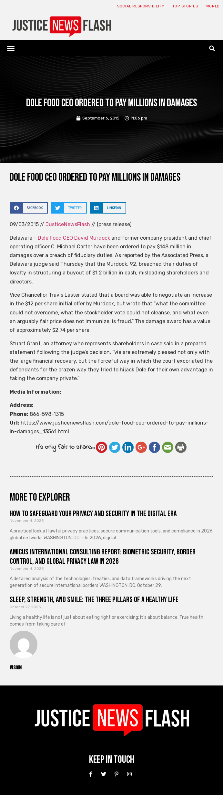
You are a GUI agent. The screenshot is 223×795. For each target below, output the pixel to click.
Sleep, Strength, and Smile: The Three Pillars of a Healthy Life (94, 599)
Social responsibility (140, 6)
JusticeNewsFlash (68, 224)
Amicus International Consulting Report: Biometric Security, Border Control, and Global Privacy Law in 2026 (103, 556)
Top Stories (185, 6)
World (213, 6)
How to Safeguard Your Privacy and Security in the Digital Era (93, 513)
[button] (11, 48)
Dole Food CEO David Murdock (74, 238)
